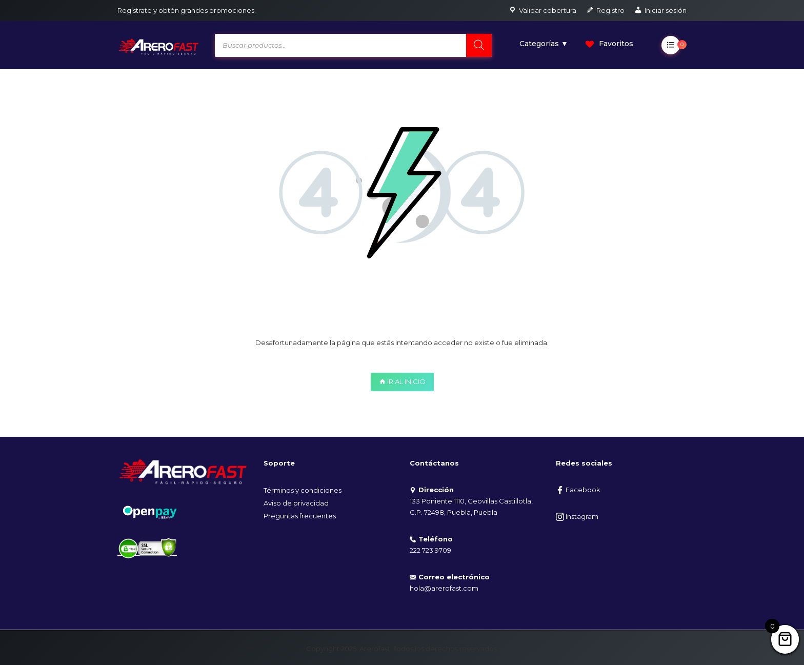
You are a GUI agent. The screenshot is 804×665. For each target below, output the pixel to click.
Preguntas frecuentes (300, 516)
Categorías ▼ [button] (543, 43)
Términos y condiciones (302, 490)
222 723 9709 (430, 550)
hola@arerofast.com (444, 588)
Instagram (577, 516)
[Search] (479, 45)
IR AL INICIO (402, 381)
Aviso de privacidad (296, 503)
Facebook (578, 490)
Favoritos (609, 43)
